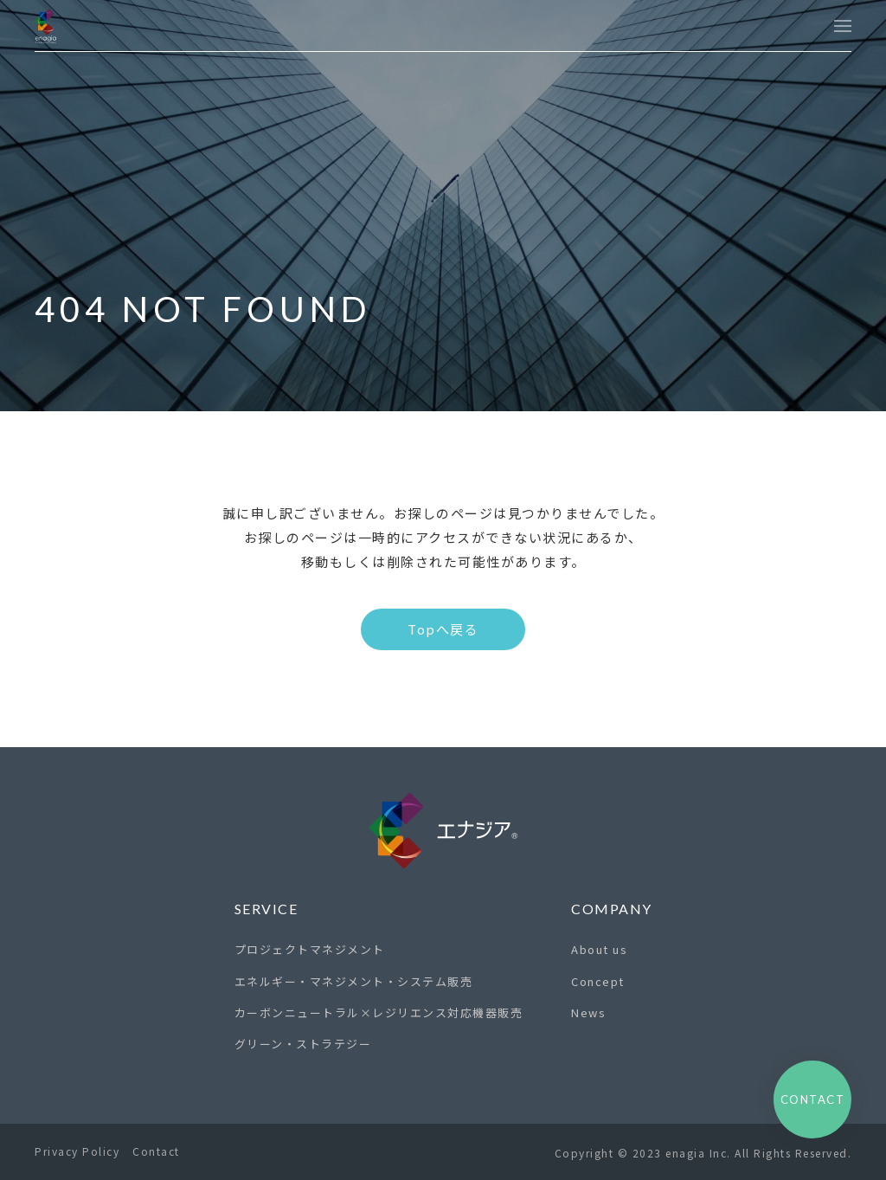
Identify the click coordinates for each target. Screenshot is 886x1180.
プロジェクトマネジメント (309, 949)
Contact (156, 1151)
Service (266, 908)
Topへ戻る (443, 629)
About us (599, 949)
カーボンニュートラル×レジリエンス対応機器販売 (378, 1012)
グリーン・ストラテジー (303, 1043)
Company (611, 908)
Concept (598, 981)
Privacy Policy (77, 1151)
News (588, 1012)
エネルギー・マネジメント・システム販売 (353, 981)
